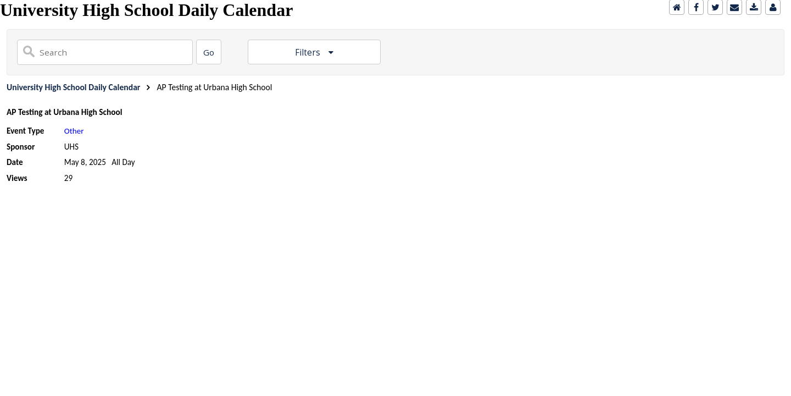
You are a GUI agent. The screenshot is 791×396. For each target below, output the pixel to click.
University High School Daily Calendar (73, 87)
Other (74, 131)
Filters (308, 52)
